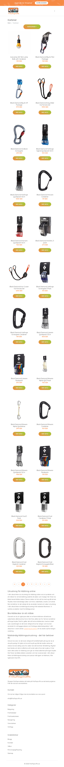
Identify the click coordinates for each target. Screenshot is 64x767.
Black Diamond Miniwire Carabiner (45, 425)
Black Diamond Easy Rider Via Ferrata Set (45, 104)
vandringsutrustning (30, 629)
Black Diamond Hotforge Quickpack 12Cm (19, 196)
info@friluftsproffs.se (15, 698)
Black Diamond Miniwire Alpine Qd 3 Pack (45, 379)
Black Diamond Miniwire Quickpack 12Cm (19, 471)
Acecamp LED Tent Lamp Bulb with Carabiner (19, 58)
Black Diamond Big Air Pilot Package (45, 58)
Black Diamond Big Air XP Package (19, 104)
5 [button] (40, 584)
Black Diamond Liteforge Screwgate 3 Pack (45, 288)
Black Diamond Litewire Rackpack (19, 379)
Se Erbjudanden (41, 3)
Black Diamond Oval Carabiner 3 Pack (45, 517)
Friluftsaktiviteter (13, 716)
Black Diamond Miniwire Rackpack (45, 471)
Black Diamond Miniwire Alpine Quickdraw (19, 425)
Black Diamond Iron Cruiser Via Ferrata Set (19, 288)
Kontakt (10, 743)
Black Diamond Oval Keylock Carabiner (19, 563)
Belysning (11, 709)
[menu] (54, 11)
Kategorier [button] (31, 27)
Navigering (11, 720)
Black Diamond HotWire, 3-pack (45, 242)
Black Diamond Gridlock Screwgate (19, 150)
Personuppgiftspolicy (15, 750)
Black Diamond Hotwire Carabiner (45, 196)
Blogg (10, 739)
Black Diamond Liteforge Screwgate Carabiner (19, 333)
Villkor (10, 746)
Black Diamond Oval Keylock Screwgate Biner (45, 563)
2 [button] (27, 584)
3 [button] (31, 584)
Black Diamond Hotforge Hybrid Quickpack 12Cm (45, 150)
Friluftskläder (12, 713)
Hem (9, 23)
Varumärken (12, 723)
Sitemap (10, 753)
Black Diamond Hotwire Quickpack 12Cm (19, 242)
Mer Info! (19, 66)
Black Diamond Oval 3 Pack (19, 517)
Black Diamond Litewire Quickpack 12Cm (45, 333)
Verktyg (10, 727)
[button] (45, 584)
